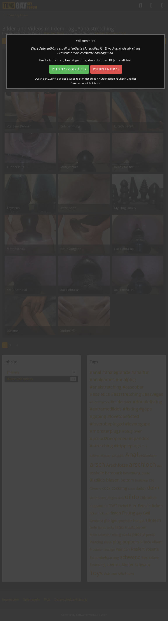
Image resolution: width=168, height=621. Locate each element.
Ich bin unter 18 (106, 69)
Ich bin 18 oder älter (69, 69)
